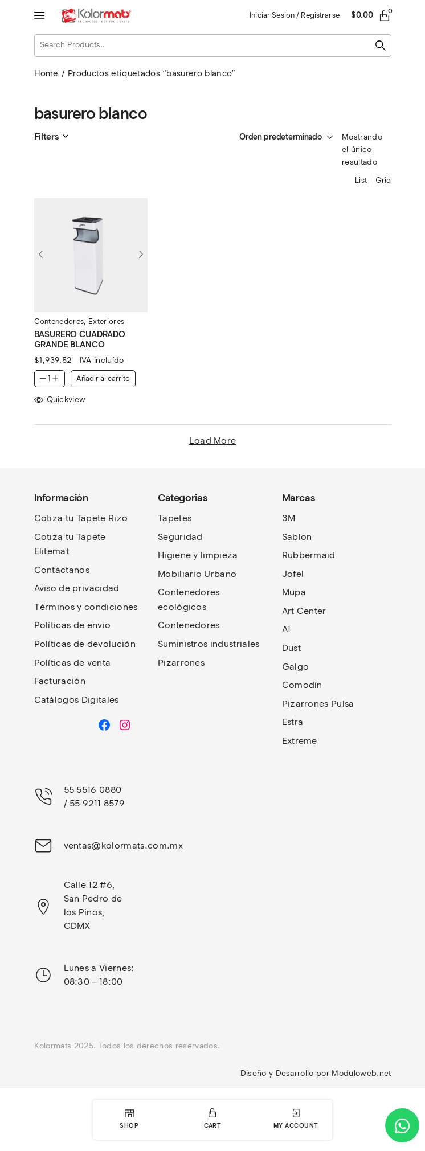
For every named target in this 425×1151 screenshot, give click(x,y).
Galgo (295, 666)
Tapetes (174, 518)
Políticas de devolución (85, 643)
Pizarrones (181, 662)
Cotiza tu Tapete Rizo (81, 518)
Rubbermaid (309, 555)
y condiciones (107, 606)
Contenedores (59, 321)
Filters (46, 136)
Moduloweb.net (361, 1073)
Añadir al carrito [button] (103, 378)
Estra (293, 721)
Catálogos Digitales (76, 699)
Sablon (297, 536)
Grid (383, 180)
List (361, 180)
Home (46, 73)
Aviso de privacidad (77, 588)
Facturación (60, 680)
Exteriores (106, 321)
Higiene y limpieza (198, 555)
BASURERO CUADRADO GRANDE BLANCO (79, 339)
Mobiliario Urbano (197, 573)
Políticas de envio (72, 625)
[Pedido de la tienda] (274, 137)
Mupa (294, 592)
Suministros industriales (209, 643)
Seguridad (180, 536)
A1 (286, 629)
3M (289, 518)
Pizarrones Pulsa (318, 703)
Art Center (304, 610)
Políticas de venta (72, 662)
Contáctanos (62, 569)
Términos (55, 606)
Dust (291, 647)
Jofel (293, 573)
